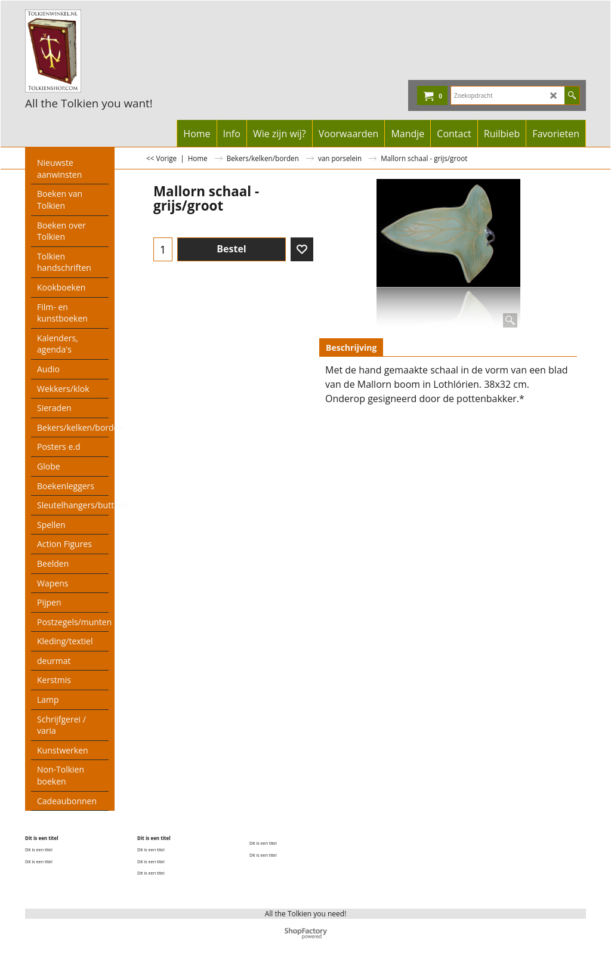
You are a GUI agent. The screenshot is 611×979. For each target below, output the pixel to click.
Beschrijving (351, 347)
